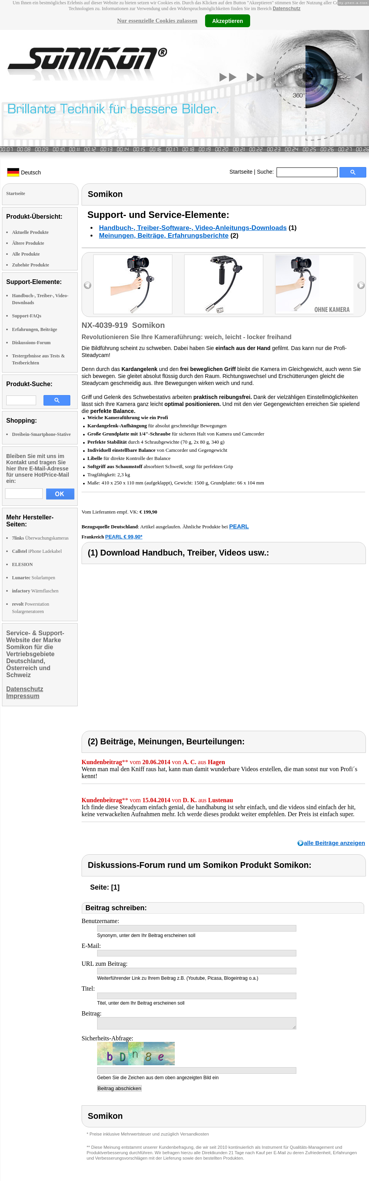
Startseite (241, 172)
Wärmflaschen (35, 591)
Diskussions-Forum (31, 342)
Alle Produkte (26, 254)
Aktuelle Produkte (30, 232)
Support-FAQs (26, 316)
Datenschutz (286, 8)
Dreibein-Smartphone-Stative (41, 434)
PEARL (239, 526)
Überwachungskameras (40, 538)
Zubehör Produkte (30, 265)
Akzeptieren (227, 20)
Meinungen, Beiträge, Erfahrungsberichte (163, 235)
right (361, 285)
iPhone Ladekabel (37, 551)
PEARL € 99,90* (124, 537)
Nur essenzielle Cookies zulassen (157, 20)
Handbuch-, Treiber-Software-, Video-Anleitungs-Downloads (193, 228)
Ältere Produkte (28, 243)
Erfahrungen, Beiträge (34, 329)
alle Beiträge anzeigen (334, 843)
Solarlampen (33, 577)
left (87, 285)
